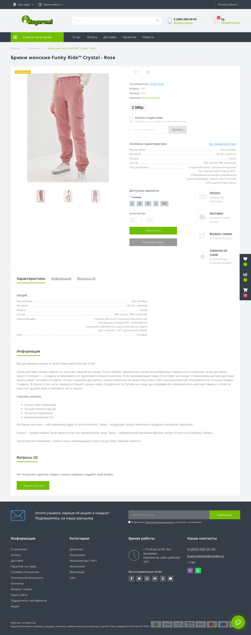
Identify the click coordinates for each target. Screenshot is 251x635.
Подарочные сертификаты (29, 600)
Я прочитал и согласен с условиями (167, 522)
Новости (148, 37)
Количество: (137, 213)
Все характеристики (222, 144)
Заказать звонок (183, 22)
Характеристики (31, 278)
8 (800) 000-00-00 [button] (201, 549)
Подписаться (224, 514)
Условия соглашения (25, 572)
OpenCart (30, 622)
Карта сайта (19, 595)
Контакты (17, 583)
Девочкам (76, 549)
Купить (177, 130)
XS (148, 203)
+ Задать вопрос (33, 485)
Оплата (92, 37)
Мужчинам (77, 572)
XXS (164, 203)
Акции (15, 606)
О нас (77, 37)
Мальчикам (77, 566)
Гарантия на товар (215, 252)
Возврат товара (217, 233)
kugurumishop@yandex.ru (205, 556)
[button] (51, 4)
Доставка (110, 37)
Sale (72, 578)
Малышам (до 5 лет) (83, 560)
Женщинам (34, 48)
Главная (15, 48)
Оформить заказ (230, 22)
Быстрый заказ (153, 242)
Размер (135, 197)
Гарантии (129, 37)
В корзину (153, 230)
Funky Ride (157, 84)
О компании (19, 549)
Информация (61, 278)
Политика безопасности (159, 522)
